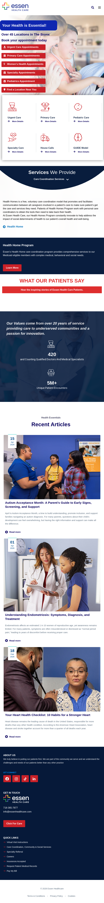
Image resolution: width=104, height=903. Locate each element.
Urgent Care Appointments (21, 47)
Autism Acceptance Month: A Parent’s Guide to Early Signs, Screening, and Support (48, 504)
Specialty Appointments (19, 72)
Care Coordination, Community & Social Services (29, 847)
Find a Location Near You (20, 89)
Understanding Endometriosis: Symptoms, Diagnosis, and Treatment (47, 617)
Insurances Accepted (16, 861)
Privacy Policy (56, 896)
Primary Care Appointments (22, 55)
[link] (93, 7)
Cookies (71, 896)
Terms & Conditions (36, 896)
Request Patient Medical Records (22, 866)
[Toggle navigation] (99, 7)
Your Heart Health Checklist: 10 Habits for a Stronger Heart (47, 715)
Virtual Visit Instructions (17, 842)
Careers (10, 856)
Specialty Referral (15, 852)
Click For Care (14, 823)
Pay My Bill (12, 871)
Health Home (13, 226)
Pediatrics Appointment (19, 81)
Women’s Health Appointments (23, 64)
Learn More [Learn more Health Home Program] (12, 268)
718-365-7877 (10, 808)
